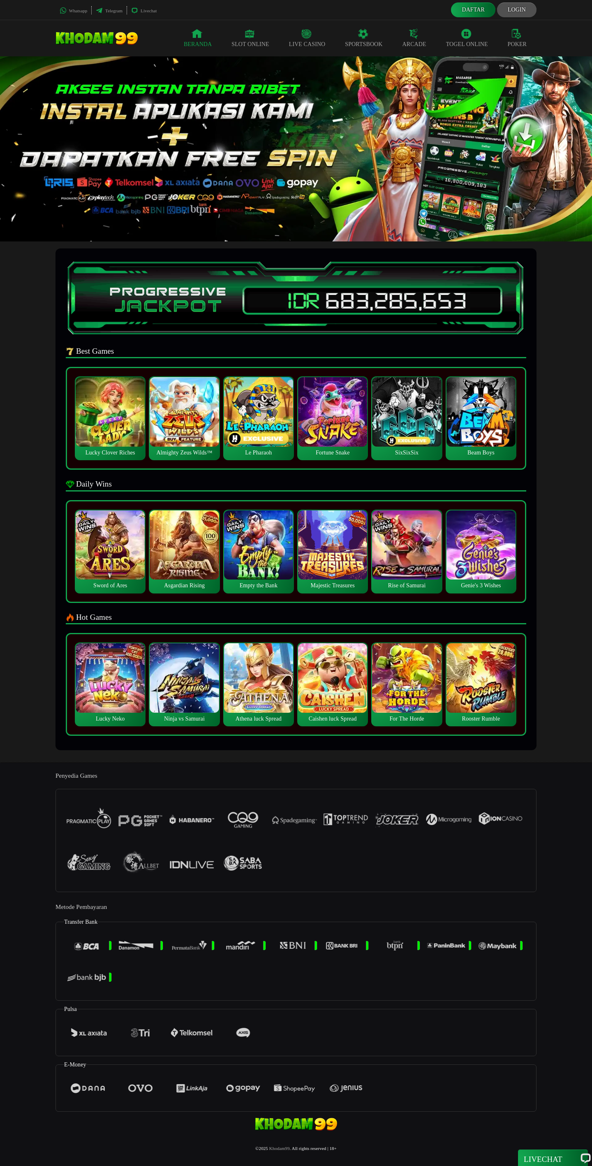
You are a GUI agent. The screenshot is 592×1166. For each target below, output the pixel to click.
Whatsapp (73, 10)
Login (517, 10)
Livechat (144, 10)
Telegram (109, 10)
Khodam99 (279, 1148)
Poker (517, 37)
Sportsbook (363, 37)
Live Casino (307, 37)
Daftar (473, 10)
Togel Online (467, 37)
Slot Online (250, 37)
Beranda (198, 37)
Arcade (414, 37)
